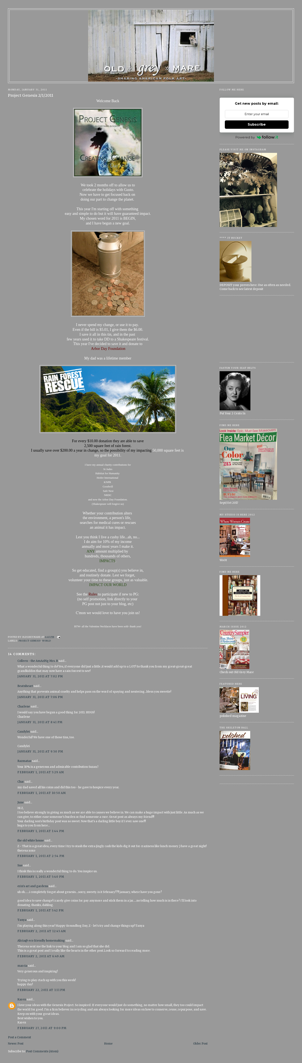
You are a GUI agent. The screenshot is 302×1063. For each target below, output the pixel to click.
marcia (22, 966)
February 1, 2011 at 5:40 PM (40, 877)
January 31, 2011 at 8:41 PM (39, 722)
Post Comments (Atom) (42, 1051)
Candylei (23, 731)
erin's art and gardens (32, 886)
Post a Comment (19, 1037)
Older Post (200, 1043)
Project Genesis (30, 640)
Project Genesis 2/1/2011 (30, 95)
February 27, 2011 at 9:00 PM (41, 1028)
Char (20, 781)
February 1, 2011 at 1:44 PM (40, 831)
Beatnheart (25, 686)
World (46, 640)
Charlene (23, 706)
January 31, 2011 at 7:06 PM (40, 697)
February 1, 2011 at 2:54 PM (40, 856)
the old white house (30, 840)
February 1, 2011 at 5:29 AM (40, 772)
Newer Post (15, 1043)
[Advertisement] (257, 329)
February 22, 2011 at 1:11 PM (41, 990)
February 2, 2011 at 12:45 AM (41, 931)
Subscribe (257, 124)
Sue (19, 865)
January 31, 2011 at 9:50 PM (40, 751)
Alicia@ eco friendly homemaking (41, 940)
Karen (21, 999)
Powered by (256, 137)
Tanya (22, 920)
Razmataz (24, 761)
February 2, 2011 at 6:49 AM (41, 956)
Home (108, 1043)
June (20, 802)
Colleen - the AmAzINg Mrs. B (37, 661)
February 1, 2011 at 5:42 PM (40, 910)
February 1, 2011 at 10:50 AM (41, 793)
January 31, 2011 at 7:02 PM (40, 676)
